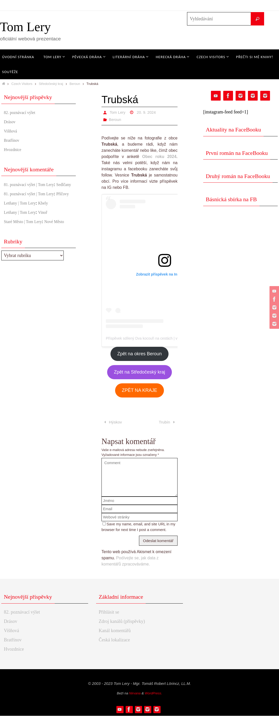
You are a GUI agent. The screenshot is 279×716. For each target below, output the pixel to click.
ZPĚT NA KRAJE (139, 390)
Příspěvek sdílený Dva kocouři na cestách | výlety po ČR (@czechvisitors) (165, 338)
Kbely (48, 216)
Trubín (167, 422)
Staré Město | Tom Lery (26, 235)
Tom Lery (25, 27)
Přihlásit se (109, 612)
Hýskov (112, 422)
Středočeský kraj (51, 84)
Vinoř (48, 226)
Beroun (75, 84)
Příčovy (11, 207)
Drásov (10, 121)
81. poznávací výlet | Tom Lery (32, 184)
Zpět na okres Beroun (139, 353)
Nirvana (135, 694)
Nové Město (61, 235)
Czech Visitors (21, 84)
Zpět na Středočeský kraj (139, 372)
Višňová (11, 131)
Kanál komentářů (115, 630)
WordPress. (153, 694)
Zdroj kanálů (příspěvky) (122, 621)
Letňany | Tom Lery (22, 216)
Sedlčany (12, 191)
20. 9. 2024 (148, 112)
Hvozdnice (14, 149)
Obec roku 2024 (159, 156)
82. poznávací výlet (22, 112)
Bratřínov (13, 140)
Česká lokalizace (114, 640)
